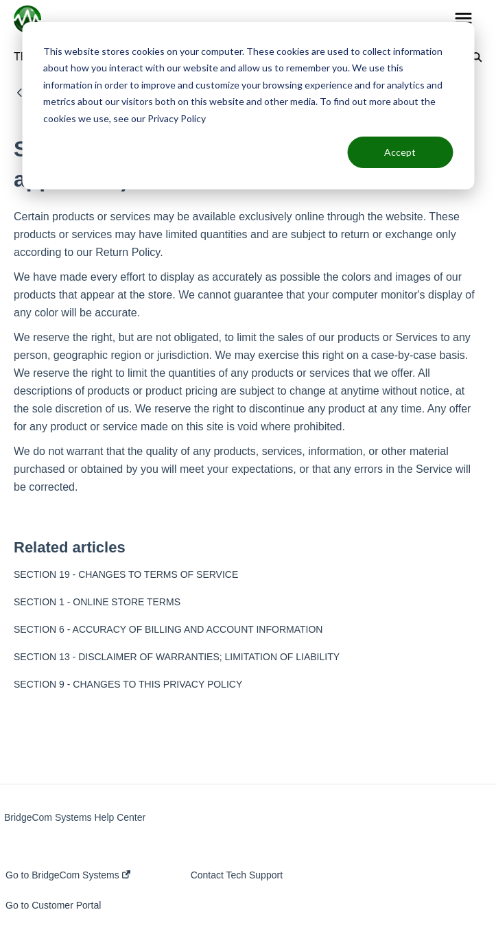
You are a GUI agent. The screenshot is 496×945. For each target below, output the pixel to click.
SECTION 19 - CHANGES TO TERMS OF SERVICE (126, 574)
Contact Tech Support (237, 875)
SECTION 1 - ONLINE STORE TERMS (97, 601)
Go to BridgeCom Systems (67, 875)
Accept (400, 152)
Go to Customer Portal (53, 905)
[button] (463, 19)
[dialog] (248, 105)
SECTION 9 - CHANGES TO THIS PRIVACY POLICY (128, 684)
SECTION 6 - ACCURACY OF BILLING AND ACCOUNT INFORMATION (168, 629)
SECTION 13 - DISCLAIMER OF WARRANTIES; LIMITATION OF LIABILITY (177, 656)
